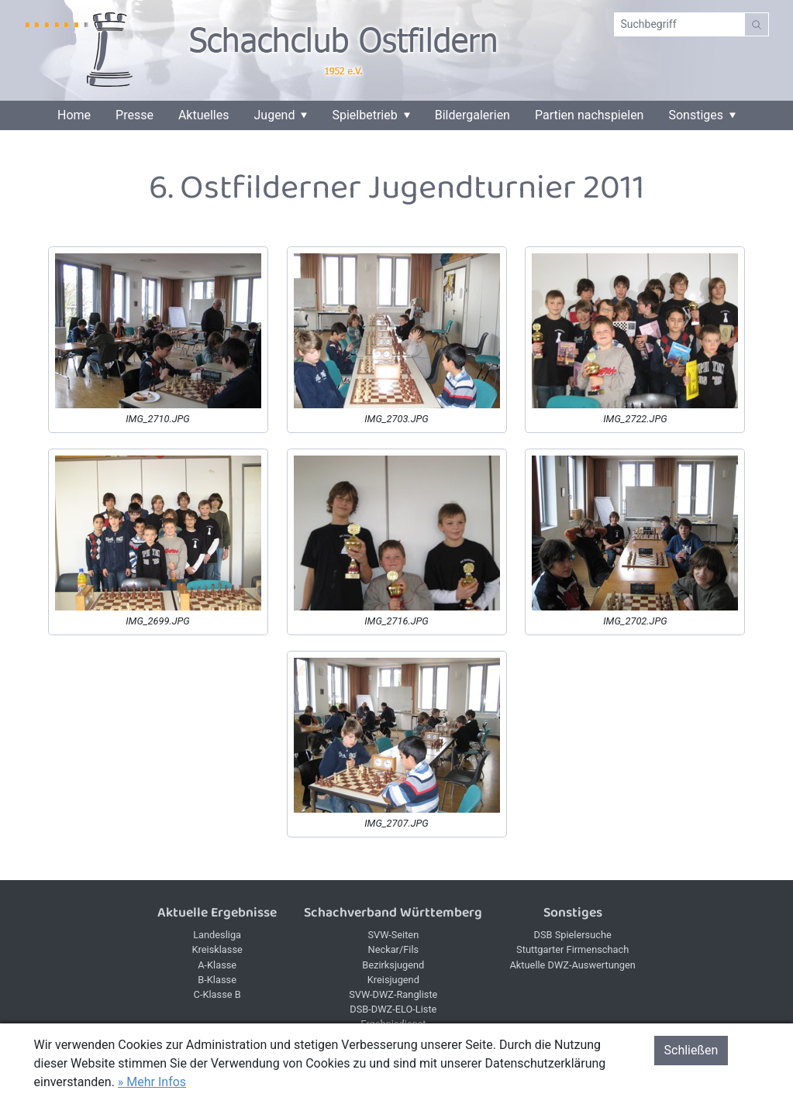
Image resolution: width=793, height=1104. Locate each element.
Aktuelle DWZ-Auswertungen (573, 965)
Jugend (274, 115)
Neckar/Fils (393, 949)
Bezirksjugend (393, 965)
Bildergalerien (472, 115)
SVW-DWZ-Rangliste (393, 994)
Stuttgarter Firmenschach (572, 949)
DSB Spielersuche (573, 935)
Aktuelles (203, 115)
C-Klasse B (217, 994)
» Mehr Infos (152, 1082)
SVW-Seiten (393, 935)
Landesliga (217, 935)
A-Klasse (217, 965)
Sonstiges (695, 115)
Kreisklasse (216, 949)
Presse (134, 115)
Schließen (691, 1050)
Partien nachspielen (589, 115)
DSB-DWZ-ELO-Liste (393, 1009)
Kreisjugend (393, 979)
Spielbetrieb (364, 115)
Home (74, 115)
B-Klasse (217, 979)
